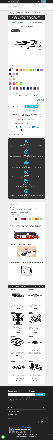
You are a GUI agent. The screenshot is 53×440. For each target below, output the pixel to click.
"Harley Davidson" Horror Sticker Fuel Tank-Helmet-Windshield (35, 377)
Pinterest (21, 134)
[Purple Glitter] (21, 88)
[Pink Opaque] (41, 70)
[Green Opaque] (31, 70)
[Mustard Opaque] (24, 70)
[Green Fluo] (21, 83)
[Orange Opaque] (21, 70)
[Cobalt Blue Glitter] (27, 88)
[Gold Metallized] (14, 79)
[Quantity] (18, 106)
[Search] (15, 6)
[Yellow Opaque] (27, 70)
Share (14, 134)
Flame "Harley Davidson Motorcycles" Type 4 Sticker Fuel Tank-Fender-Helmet (18, 377)
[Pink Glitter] (14, 88)
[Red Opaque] (17, 70)
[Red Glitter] (17, 88)
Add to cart (31, 107)
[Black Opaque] (10, 70)
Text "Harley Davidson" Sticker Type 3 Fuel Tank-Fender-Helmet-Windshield (18, 305)
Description (14, 204)
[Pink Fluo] (14, 83)
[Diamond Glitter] (10, 88)
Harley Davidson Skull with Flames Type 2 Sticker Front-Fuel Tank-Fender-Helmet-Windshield (35, 353)
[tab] (14, 204)
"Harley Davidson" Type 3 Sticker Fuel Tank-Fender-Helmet (35, 329)
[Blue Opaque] (38, 70)
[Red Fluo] (10, 83)
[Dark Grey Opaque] (17, 74)
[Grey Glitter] (31, 88)
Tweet (18, 134)
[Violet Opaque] (10, 74)
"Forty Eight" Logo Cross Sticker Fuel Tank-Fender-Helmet (18, 329)
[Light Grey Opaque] (14, 74)
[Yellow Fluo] (17, 83)
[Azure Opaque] (34, 70)
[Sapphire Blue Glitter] (24, 88)
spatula (36, 186)
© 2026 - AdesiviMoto (26, 438)
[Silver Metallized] (10, 79)
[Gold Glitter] (38, 88)
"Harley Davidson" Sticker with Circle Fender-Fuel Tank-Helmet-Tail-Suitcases (18, 352)
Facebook (38, 422)
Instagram (42, 422)
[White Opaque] (14, 70)
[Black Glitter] (34, 88)
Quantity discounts (30, 110)
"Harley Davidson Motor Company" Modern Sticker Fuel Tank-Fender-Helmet (35, 305)
